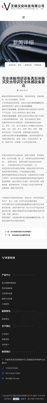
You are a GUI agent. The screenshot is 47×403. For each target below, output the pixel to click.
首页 (19, 65)
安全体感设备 (27, 106)
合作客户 (5, 344)
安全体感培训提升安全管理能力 (21, 232)
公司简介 (5, 334)
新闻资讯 (5, 319)
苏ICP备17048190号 (36, 399)
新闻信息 (28, 65)
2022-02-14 (24, 90)
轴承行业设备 (7, 298)
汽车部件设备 (7, 293)
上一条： (8, 232)
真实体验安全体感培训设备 (21, 235)
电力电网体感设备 (9, 283)
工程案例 (5, 304)
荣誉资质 (5, 339)
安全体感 (35, 103)
